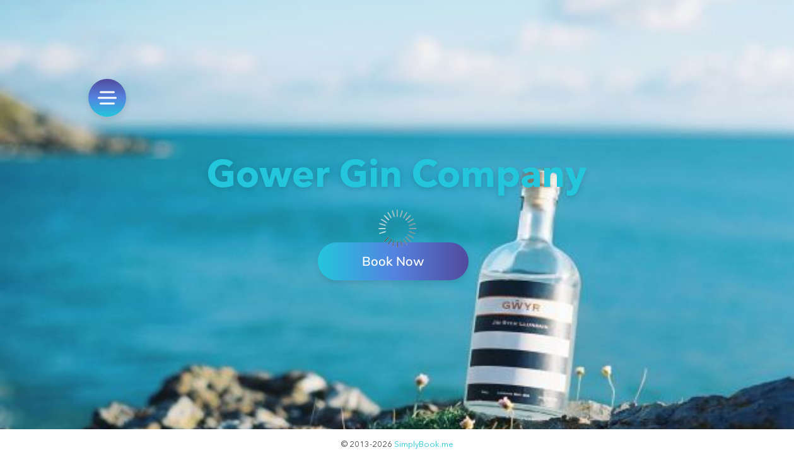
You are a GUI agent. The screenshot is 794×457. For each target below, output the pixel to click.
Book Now (393, 261)
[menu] (107, 98)
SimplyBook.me (423, 444)
